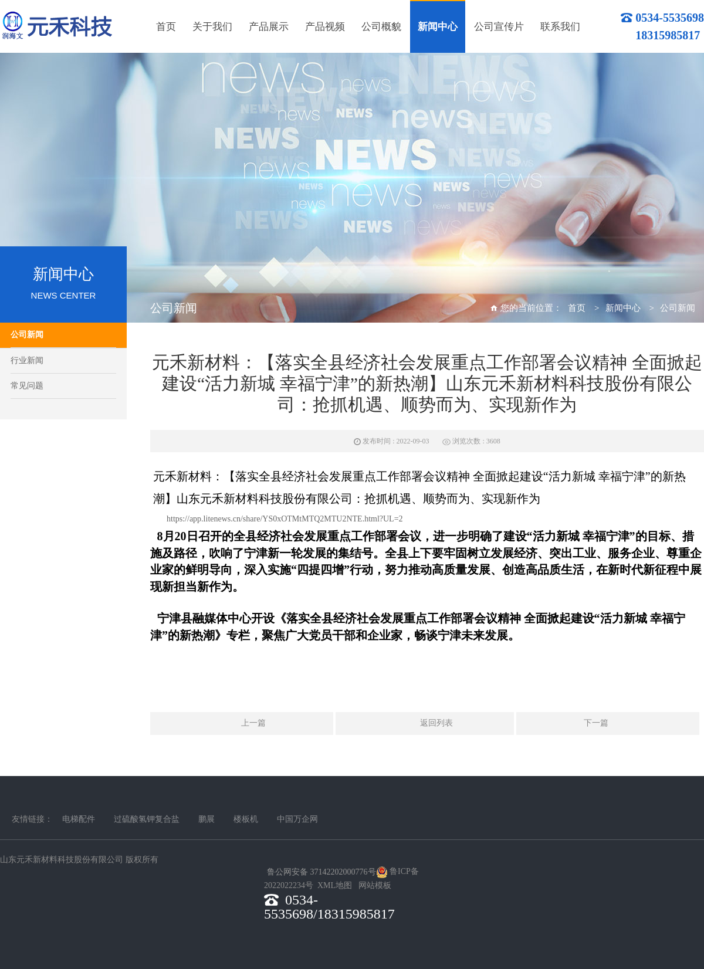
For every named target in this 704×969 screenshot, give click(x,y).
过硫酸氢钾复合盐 (147, 819)
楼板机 (245, 819)
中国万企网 (297, 819)
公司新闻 (27, 334)
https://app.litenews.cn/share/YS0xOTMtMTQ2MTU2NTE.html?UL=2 (285, 518)
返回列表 (425, 724)
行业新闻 (27, 360)
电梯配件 (78, 819)
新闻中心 (623, 308)
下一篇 (608, 724)
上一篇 (242, 724)
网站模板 (374, 885)
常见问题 (27, 385)
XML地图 (334, 885)
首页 (576, 308)
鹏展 (206, 819)
